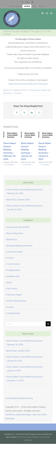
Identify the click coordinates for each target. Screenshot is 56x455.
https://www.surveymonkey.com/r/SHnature (28, 84)
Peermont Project (14, 295)
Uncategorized (13, 313)
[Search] (48, 323)
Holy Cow (8, 90)
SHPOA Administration (17, 301)
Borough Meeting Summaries (19, 245)
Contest (10, 258)
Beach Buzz (12, 239)
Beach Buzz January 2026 (18, 199)
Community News (34, 90)
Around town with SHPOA (18, 227)
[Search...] (25, 323)
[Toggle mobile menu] (51, 13)
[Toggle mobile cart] (42, 13)
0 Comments (17, 93)
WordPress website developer (18, 414)
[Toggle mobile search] (47, 13)
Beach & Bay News (15, 233)
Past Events (7, 93)
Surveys (10, 307)
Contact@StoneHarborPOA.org (19, 398)
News (9, 282)
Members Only (46, 90)
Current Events (13, 264)
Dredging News (13, 270)
